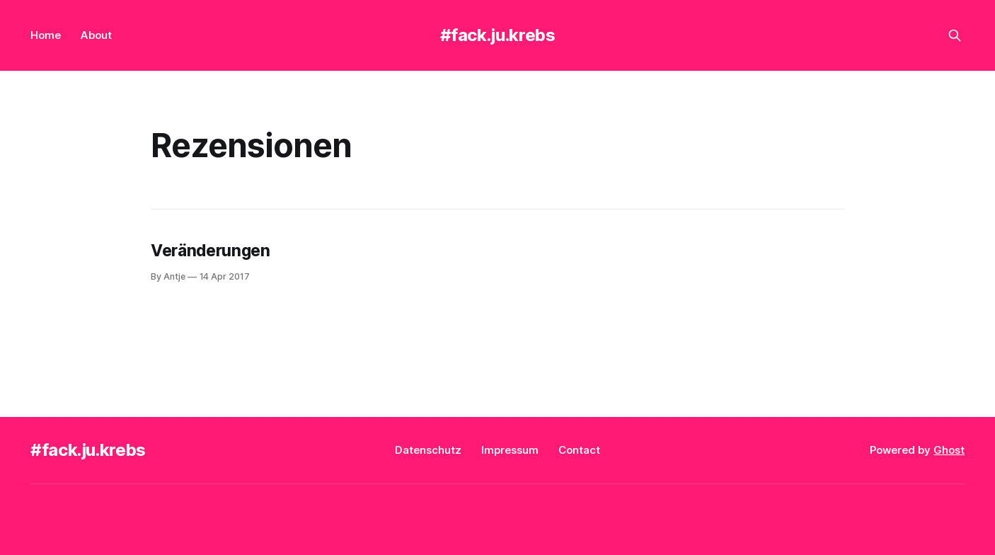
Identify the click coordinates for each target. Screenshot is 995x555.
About (96, 35)
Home (45, 35)
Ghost (949, 450)
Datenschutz (428, 450)
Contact (579, 450)
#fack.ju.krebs (498, 35)
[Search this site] (954, 35)
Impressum (510, 450)
